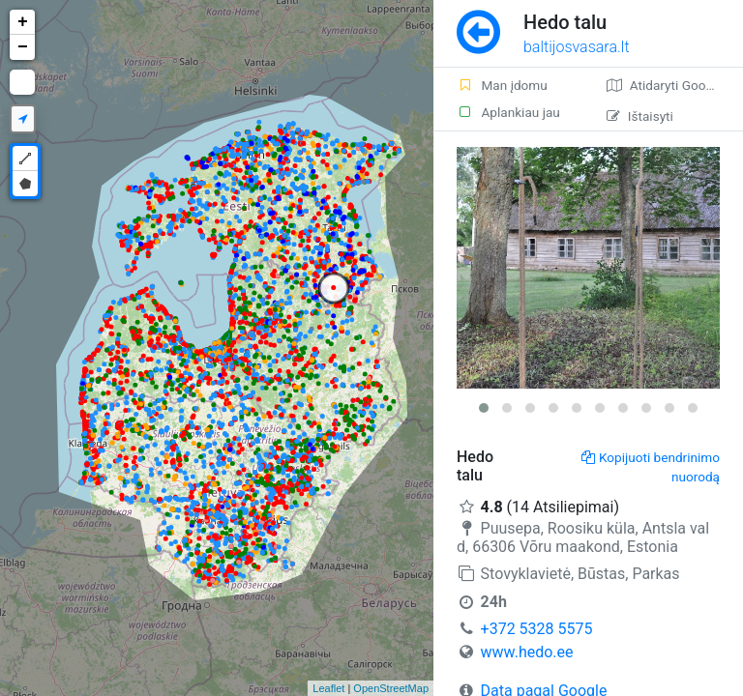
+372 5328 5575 (537, 629)
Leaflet (328, 688)
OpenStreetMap (391, 688)
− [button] (22, 47)
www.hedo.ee (527, 652)
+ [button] (22, 22)
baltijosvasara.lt (576, 47)
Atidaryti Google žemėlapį (675, 85)
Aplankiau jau (508, 112)
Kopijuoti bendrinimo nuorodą (650, 467)
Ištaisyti (640, 116)
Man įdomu (502, 85)
